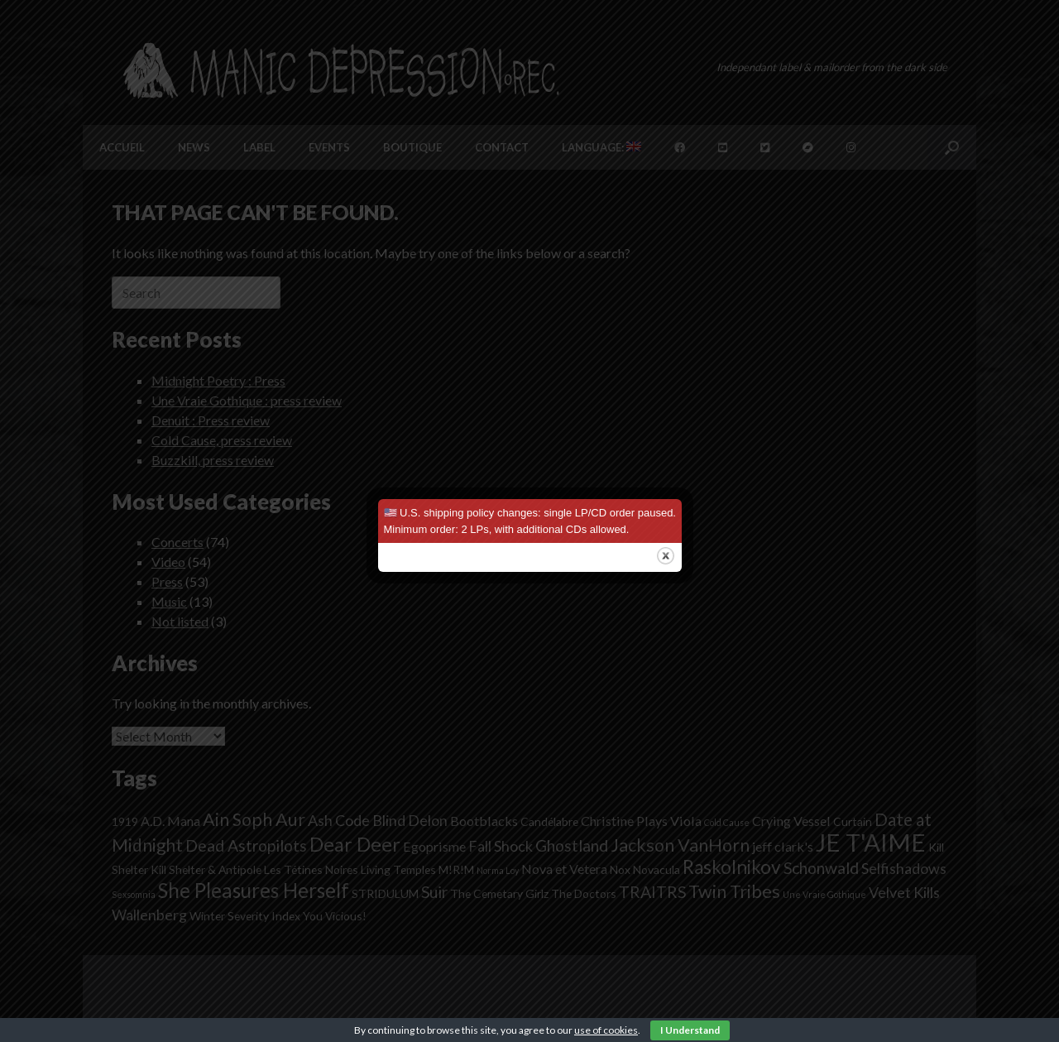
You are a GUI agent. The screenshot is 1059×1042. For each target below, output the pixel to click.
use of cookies (606, 1030)
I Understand (690, 1030)
